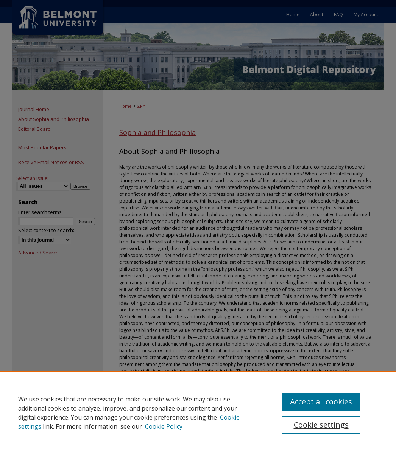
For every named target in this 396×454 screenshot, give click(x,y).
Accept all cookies (321, 402)
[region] (198, 412)
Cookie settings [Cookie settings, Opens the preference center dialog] (321, 425)
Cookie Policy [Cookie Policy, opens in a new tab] (163, 426)
